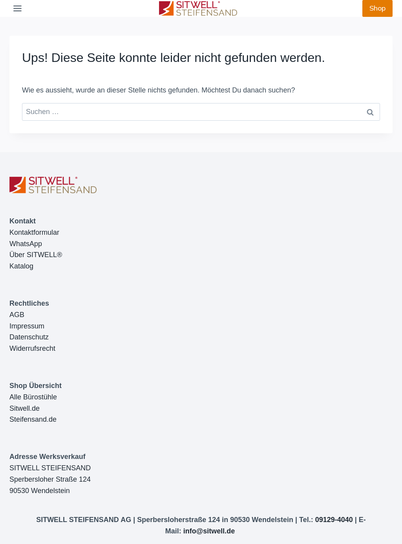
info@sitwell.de (209, 531)
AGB (16, 315)
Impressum (26, 326)
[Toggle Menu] (17, 8)
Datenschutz (29, 337)
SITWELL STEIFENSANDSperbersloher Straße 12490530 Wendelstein (50, 479)
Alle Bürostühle (33, 397)
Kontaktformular (34, 232)
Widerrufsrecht (32, 348)
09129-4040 (334, 520)
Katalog (21, 266)
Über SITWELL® (35, 255)
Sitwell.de (24, 408)
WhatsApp (25, 244)
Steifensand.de (33, 419)
